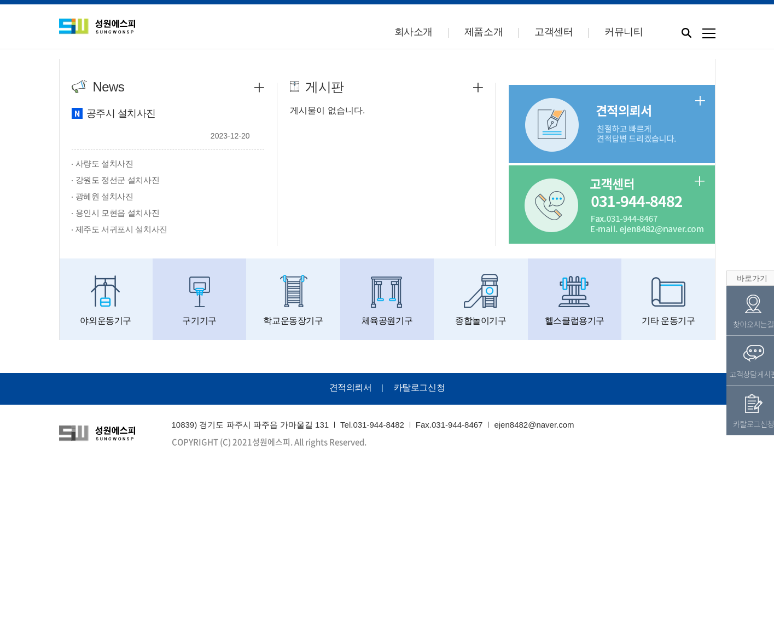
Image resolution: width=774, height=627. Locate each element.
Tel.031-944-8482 (372, 424)
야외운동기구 (106, 299)
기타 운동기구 (668, 299)
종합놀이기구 (480, 299)
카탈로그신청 (419, 387)
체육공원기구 (387, 299)
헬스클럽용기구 (574, 299)
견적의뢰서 (350, 387)
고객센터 (553, 31)
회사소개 (413, 31)
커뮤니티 (623, 31)
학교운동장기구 (293, 299)
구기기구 (199, 299)
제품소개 (483, 31)
